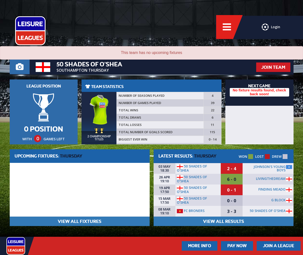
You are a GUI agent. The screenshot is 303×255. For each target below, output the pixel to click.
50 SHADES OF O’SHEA (192, 168)
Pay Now (237, 245)
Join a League (278, 245)
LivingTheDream (271, 178)
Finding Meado (272, 189)
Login (271, 28)
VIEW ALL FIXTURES (79, 221)
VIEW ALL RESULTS (223, 221)
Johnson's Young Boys (270, 168)
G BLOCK (278, 200)
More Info (199, 245)
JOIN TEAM (273, 67)
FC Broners (191, 210)
